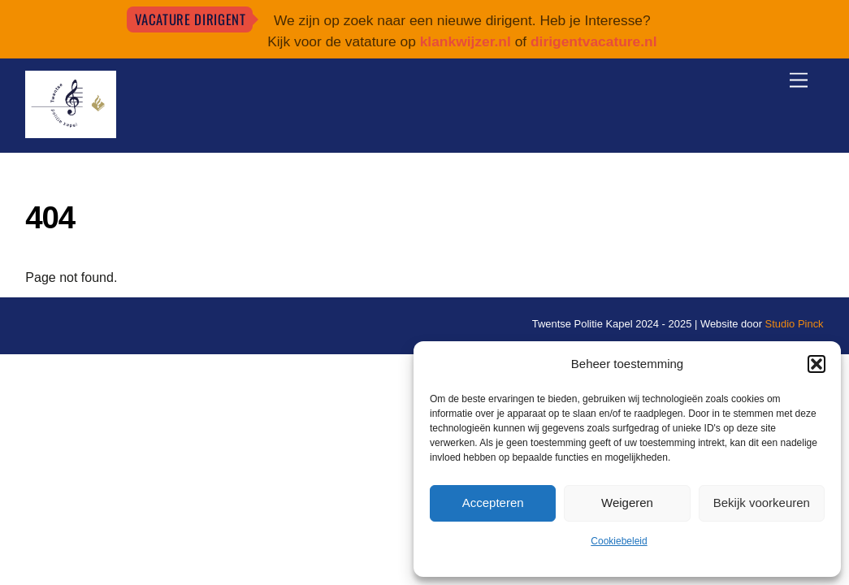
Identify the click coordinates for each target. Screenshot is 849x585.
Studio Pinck (794, 324)
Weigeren (627, 502)
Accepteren (493, 502)
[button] (816, 364)
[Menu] (798, 81)
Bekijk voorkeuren (761, 502)
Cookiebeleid (619, 541)
